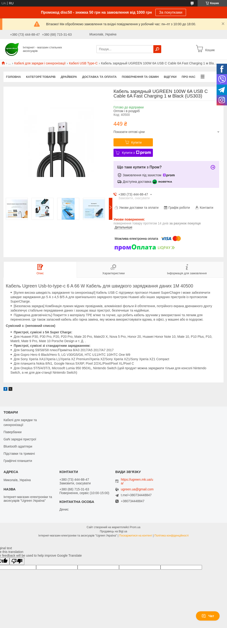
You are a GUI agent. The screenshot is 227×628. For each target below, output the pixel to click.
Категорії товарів (41, 77)
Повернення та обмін (140, 77)
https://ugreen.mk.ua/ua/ (137, 481)
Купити (136, 142)
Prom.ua (135, 527)
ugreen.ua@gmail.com (137, 489)
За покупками (171, 12)
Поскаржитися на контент (135, 535)
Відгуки (170, 77)
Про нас (188, 77)
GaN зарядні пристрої (19, 439)
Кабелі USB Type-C (83, 63)
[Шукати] (157, 49)
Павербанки (12, 432)
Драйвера (69, 77)
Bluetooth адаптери (17, 446)
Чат (208, 616)
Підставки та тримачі (19, 453)
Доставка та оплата (99, 77)
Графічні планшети (17, 461)
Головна (13, 77)
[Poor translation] (16, 561)
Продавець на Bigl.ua (113, 531)
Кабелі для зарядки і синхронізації (40, 63)
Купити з (136, 153)
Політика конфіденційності (171, 535)
